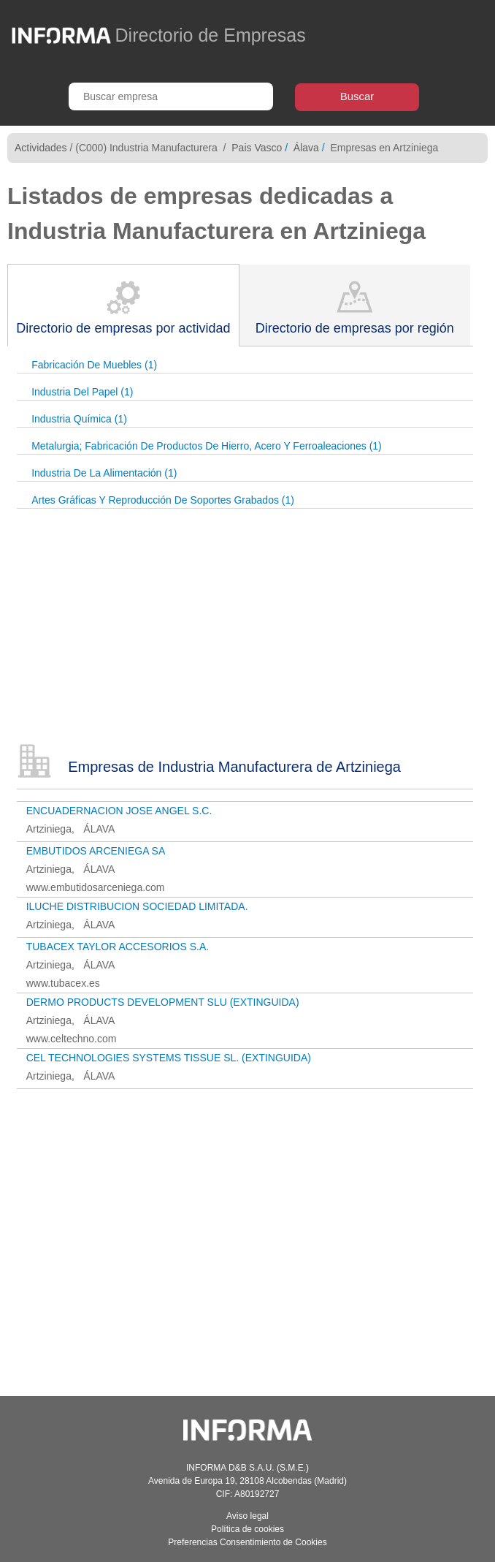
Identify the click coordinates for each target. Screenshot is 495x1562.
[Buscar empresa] (171, 96)
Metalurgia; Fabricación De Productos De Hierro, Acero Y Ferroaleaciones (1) (206, 446)
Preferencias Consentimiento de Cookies (247, 1542)
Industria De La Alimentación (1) (104, 473)
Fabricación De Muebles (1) (94, 365)
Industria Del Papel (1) (82, 392)
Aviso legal (247, 1516)
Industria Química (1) (79, 419)
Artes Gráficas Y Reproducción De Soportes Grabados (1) (162, 500)
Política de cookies (247, 1529)
